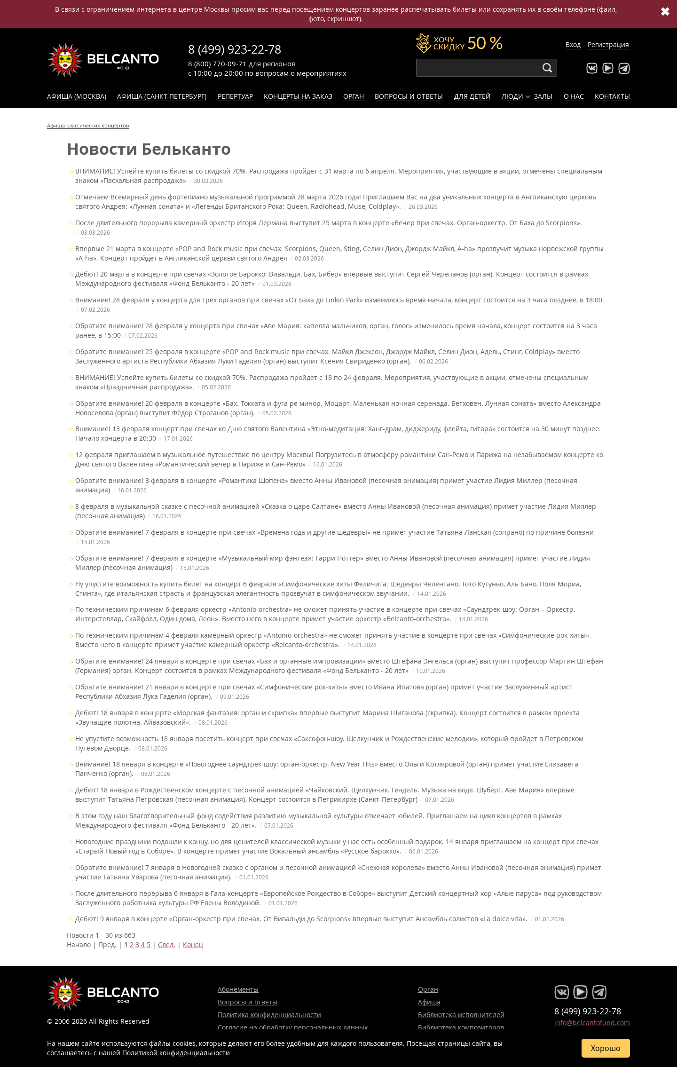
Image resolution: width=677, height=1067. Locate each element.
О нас (574, 96)
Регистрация (608, 44)
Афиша (429, 1001)
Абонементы (238, 989)
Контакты (612, 96)
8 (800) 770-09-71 (217, 63)
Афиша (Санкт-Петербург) (161, 96)
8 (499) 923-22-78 (234, 49)
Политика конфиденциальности (269, 1014)
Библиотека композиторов (461, 1027)
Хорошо (606, 1048)
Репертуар (235, 96)
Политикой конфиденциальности (176, 1052)
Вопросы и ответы (409, 96)
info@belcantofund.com (592, 1022)
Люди (512, 96)
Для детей (472, 96)
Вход (573, 44)
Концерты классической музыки (103, 60)
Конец (193, 946)
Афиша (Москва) (76, 96)
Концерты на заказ (298, 96)
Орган (353, 96)
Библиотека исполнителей (461, 1014)
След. (166, 946)
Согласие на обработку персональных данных (293, 1027)
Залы (543, 96)
